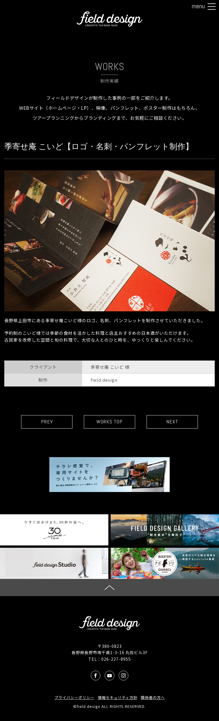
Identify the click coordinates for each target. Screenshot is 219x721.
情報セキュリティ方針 (117, 697)
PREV (47, 422)
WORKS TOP (109, 422)
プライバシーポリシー (74, 697)
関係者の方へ (153, 697)
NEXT (172, 422)
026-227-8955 (116, 659)
